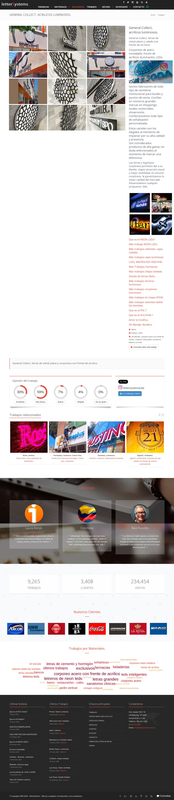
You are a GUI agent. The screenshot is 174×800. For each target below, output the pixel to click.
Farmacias (43, 6)
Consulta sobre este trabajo (144, 347)
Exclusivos (78, 6)
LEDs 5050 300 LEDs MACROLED (23, 734)
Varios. (133, 329)
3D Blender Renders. (141, 324)
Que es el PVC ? (138, 310)
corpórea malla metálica (142, 663)
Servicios (93, 725)
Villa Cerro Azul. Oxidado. (59, 721)
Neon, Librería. (55, 730)
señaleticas (101, 662)
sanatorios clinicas (101, 684)
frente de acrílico (150, 667)
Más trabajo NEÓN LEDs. (143, 244)
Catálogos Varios (96, 720)
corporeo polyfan (156, 670)
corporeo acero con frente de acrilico (87, 673)
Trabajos (92, 6)
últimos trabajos (55, 668)
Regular (80, 402)
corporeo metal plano (143, 340)
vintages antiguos (92, 688)
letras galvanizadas (128, 659)
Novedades (122, 6)
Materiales (60, 6)
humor (42, 682)
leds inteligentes (134, 674)
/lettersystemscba (131, 388)
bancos (39, 672)
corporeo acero (131, 680)
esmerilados (108, 689)
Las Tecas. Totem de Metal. (60, 768)
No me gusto (101, 402)
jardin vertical (68, 688)
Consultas (164, 796)
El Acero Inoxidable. (17, 749)
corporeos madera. (135, 677)
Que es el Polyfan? (17, 719)
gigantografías (53, 688)
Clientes (87, 588)
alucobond (87, 677)
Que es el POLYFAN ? (141, 315)
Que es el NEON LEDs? (142, 239)
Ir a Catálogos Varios (130, 394)
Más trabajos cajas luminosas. (146, 257)
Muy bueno (40, 402)
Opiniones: (87, 487)
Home (153, 15)
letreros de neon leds (63, 678)
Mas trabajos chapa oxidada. (145, 271)
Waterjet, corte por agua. (19, 764)
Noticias (92, 733)
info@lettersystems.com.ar (144, 728)
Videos (92, 745)
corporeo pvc (53, 685)
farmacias (102, 667)
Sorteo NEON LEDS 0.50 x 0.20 (100, 716)
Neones (106, 6)
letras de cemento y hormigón (69, 664)
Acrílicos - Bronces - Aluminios (21, 757)
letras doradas (26, 673)
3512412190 (135, 725)
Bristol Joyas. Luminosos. (59, 749)
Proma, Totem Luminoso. (59, 712)
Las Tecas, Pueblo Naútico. (60, 777)
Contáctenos (136, 704)
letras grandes (105, 679)
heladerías (121, 667)
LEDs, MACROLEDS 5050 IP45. (146, 262)
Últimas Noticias (18, 704)
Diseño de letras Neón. (142, 276)
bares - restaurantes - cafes (65, 682)
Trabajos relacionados (25, 415)
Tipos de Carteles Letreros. (20, 780)
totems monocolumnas (129, 688)
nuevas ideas (114, 662)
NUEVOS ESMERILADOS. (20, 727)
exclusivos (157, 340)
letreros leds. (31, 676)
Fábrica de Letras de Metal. (100, 741)
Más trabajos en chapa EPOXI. (146, 297)
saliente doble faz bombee (26, 669)
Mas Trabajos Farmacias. (143, 266)
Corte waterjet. (34, 532)
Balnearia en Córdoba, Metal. (60, 740)
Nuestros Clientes (87, 612)
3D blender (136, 337)
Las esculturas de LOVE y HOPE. (23, 772)
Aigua (87, 532)
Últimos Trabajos (58, 704)
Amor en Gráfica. (138, 319)
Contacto (138, 6)
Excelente (20, 402)
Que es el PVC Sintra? (18, 712)
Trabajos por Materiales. (87, 648)
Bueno (60, 402)
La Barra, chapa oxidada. (59, 758)
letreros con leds (135, 342)
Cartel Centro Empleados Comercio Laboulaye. (140, 532)
